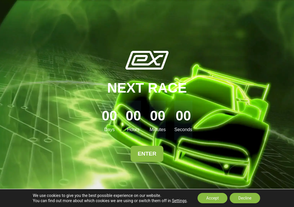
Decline (245, 198)
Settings (179, 200)
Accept (212, 198)
